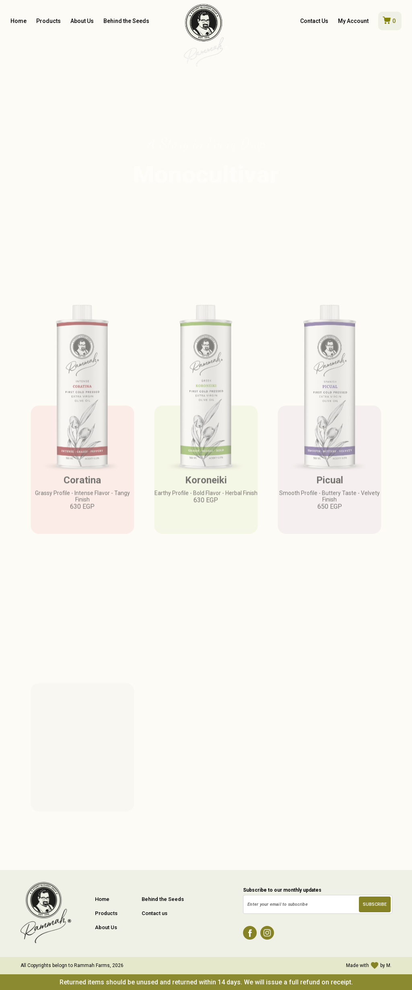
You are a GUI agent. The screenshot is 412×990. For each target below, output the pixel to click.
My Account (353, 21)
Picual (329, 494)
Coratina (82, 494)
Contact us (154, 913)
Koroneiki (206, 494)
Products (48, 21)
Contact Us (314, 21)
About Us (82, 21)
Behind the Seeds (126, 21)
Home (18, 21)
